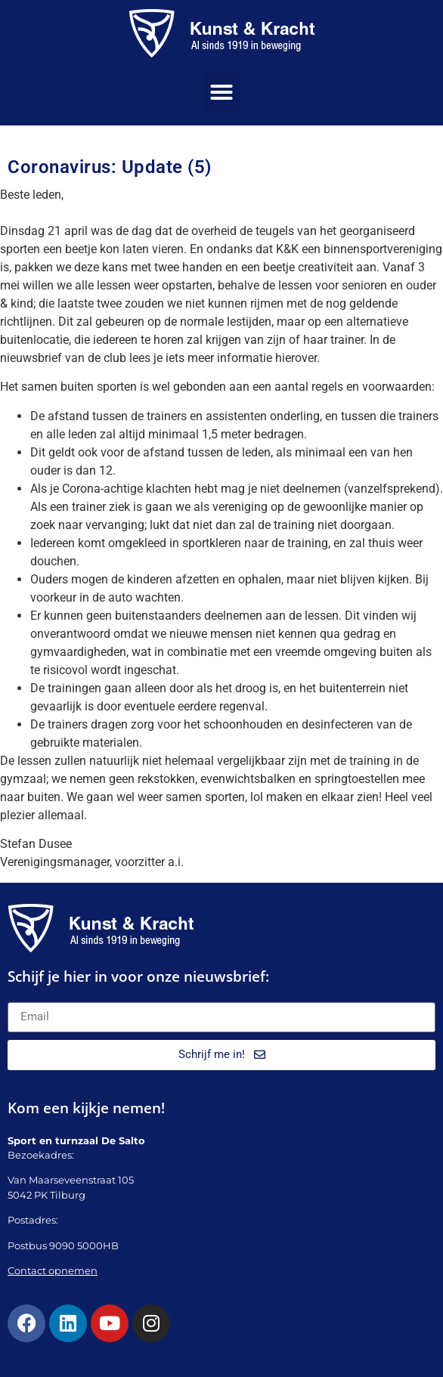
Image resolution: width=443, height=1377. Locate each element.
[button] (221, 92)
